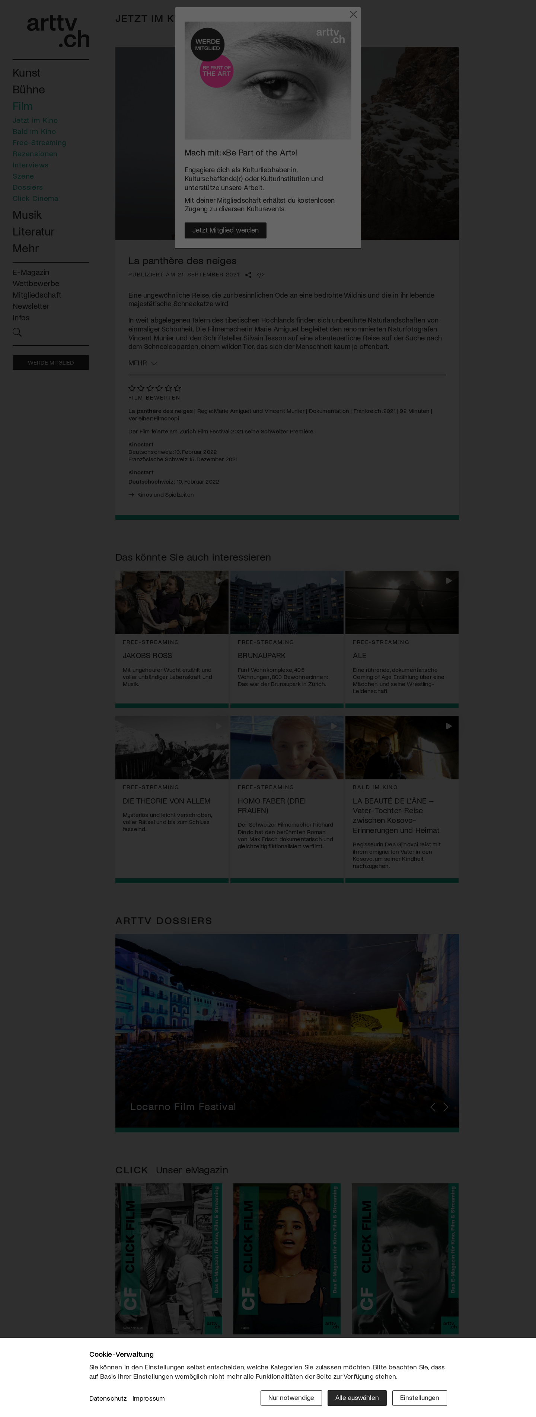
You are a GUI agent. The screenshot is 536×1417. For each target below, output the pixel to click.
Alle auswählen (357, 1397)
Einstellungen (419, 1397)
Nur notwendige (291, 1397)
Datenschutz (108, 1398)
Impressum (149, 1398)
